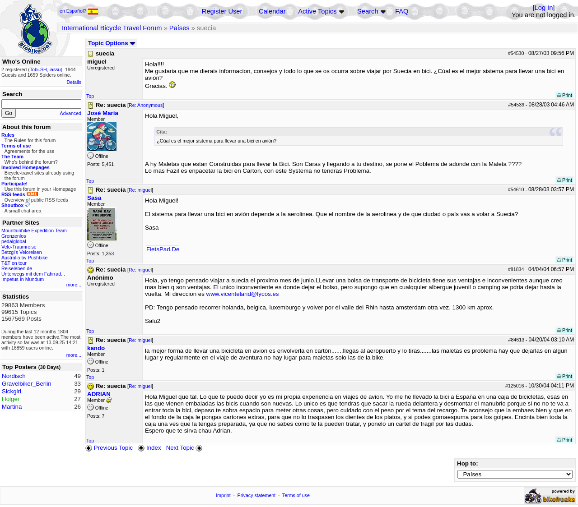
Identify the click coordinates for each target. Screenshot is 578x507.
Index (149, 447)
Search (367, 11)
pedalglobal (13, 241)
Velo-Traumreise (19, 246)
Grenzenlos (13, 236)
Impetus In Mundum (22, 279)
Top (90, 96)
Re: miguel (140, 190)
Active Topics (317, 11)
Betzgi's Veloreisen (21, 252)
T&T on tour (14, 263)
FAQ (401, 11)
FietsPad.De (162, 249)
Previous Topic (109, 447)
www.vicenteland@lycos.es (242, 293)
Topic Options (111, 43)
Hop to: (467, 463)
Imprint (223, 495)
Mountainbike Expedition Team (34, 230)
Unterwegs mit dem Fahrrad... (33, 274)
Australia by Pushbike (24, 257)
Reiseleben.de (16, 268)
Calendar (272, 11)
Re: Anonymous (146, 105)
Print (564, 95)
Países (179, 28)
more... (73, 284)
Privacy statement (257, 495)
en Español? (79, 11)
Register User (222, 11)
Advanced (70, 113)
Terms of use (296, 495)
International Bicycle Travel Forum (112, 28)
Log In (544, 7)
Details (73, 82)
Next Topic (185, 447)
